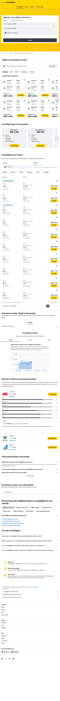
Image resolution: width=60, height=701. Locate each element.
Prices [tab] (10, 340)
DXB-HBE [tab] (30, 322)
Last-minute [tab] (24, 72)
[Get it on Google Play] (5, 653)
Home (2, 53)
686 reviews (12, 440)
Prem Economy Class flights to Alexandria (12, 523)
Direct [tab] (16, 72)
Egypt (11, 53)
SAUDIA (11, 435)
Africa (7, 53)
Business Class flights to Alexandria (11, 521)
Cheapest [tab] (5, 72)
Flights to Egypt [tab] (35, 507)
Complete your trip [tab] (46, 507)
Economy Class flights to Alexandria (11, 525)
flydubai (11, 444)
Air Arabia (11, 391)
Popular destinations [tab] (18, 511)
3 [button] (54, 306)
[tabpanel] (30, 359)
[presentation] (30, 17)
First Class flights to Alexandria (10, 519)
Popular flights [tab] (29, 511)
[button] (2, 2)
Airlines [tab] (30, 340)
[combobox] (6, 20)
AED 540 (6, 17)
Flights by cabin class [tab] (8, 507)
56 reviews (12, 396)
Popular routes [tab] (6, 511)
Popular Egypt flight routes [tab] (43, 511)
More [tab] (49, 340)
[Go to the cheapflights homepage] (11, 2)
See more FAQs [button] (30, 475)
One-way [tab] (32, 72)
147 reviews (12, 449)
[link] (14, 145)
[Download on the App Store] (15, 653)
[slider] (57, 167)
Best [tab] (11, 72)
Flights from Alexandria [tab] (22, 507)
